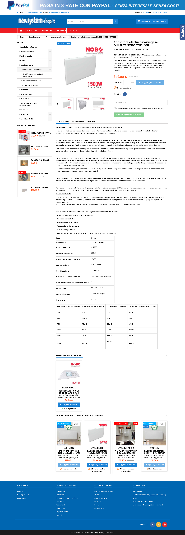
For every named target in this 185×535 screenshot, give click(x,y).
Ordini (96, 495)
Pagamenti (47, 30)
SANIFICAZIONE (26, 119)
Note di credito (100, 498)
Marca (138, 49)
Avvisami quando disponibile (129, 115)
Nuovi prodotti (23, 495)
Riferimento (119, 49)
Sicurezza (23, 90)
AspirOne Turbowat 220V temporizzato (41, 187)
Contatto (139, 485)
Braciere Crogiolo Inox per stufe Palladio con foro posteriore (41, 147)
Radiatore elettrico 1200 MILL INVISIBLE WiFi (154, 452)
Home (20, 42)
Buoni (96, 505)
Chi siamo (32, 30)
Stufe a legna (25, 94)
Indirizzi (97, 501)
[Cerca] (92, 21)
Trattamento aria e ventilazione (28, 104)
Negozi (59, 515)
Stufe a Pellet (25, 99)
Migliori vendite (26, 125)
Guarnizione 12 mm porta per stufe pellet (41, 174)
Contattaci (60, 508)
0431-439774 (32, 12)
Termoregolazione (30, 85)
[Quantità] (127, 82)
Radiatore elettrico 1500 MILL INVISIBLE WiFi (69, 452)
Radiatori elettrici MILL (32, 80)
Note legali (60, 495)
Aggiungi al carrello (149, 82)
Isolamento (24, 110)
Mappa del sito (62, 511)
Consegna (60, 491)
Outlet (60, 30)
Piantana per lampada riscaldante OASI (126, 452)
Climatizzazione (26, 51)
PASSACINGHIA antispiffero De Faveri (41, 160)
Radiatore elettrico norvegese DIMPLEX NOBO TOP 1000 (97, 453)
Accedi (146, 12)
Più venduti (21, 498)
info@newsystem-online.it (60, 12)
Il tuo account (103, 485)
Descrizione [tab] (62, 121)
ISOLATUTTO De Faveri (41, 133)
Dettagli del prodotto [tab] (85, 121)
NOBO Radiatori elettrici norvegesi (33, 75)
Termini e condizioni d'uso (67, 498)
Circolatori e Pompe (28, 47)
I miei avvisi (99, 508)
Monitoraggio (25, 56)
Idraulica (23, 114)
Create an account (159, 12)
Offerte (73, 30)
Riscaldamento (26, 65)
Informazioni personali (103, 491)
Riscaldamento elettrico (32, 69)
